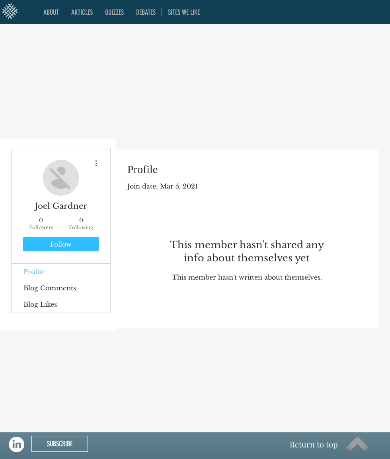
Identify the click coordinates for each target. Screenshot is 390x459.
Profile (34, 272)
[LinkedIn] (16, 444)
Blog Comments (49, 288)
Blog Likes (40, 304)
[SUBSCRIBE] (59, 444)
